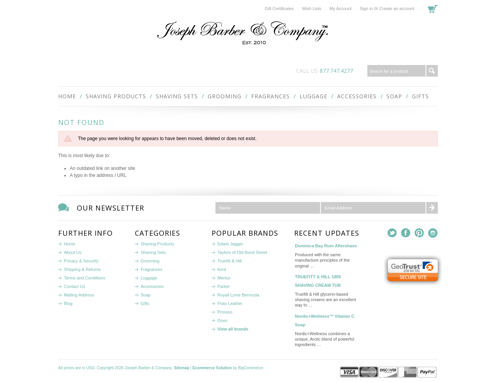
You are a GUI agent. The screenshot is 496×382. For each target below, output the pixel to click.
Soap (394, 96)
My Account (340, 8)
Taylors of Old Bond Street (242, 252)
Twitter (392, 233)
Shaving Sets (177, 96)
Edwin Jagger (230, 244)
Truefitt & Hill (229, 261)
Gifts (420, 96)
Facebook (406, 233)
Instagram (433, 233)
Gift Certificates (279, 8)
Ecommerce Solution (212, 368)
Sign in (366, 8)
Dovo (222, 320)
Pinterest (419, 233)
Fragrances (270, 96)
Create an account (396, 8)
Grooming (224, 96)
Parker (223, 286)
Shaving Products (116, 96)
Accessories (357, 96)
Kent (221, 269)
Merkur (224, 278)
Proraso (224, 312)
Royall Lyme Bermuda (238, 295)
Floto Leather (230, 303)
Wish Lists (311, 8)
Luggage (313, 96)
